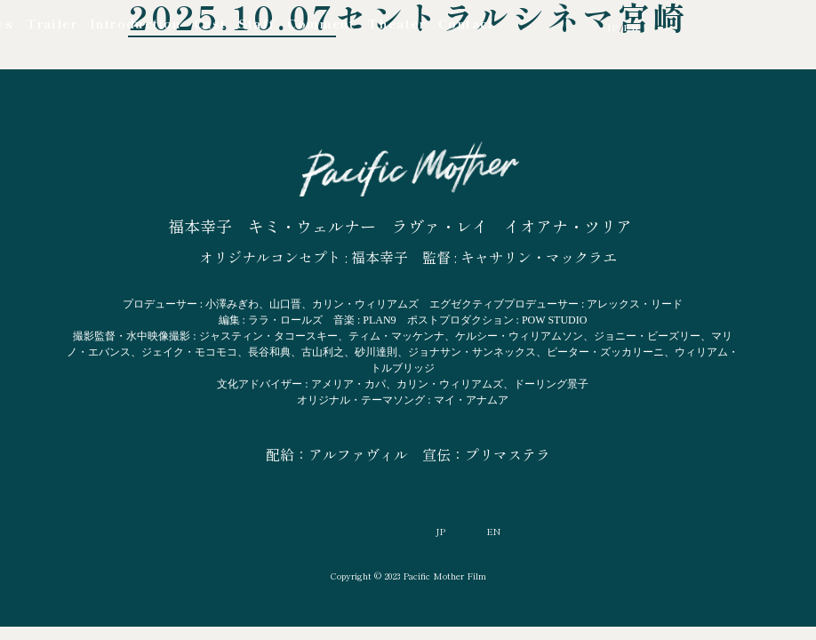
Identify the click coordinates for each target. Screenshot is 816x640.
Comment (321, 23)
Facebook (555, 26)
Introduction (135, 23)
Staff (256, 23)
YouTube (520, 26)
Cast (210, 23)
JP (613, 27)
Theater (396, 23)
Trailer (51, 23)
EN (631, 27)
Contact (466, 23)
